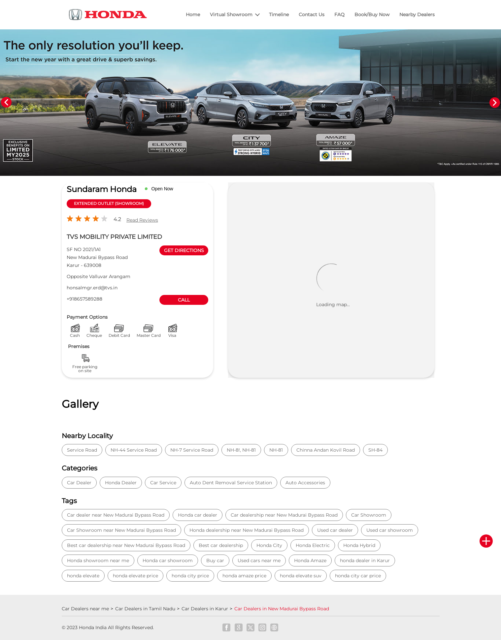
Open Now (162, 188)
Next (494, 103)
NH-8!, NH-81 (241, 450)
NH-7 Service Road (191, 450)
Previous (6, 103)
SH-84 (375, 450)
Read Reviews (142, 220)
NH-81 (276, 450)
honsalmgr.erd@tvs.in (92, 288)
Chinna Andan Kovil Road (325, 450)
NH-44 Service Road (134, 450)
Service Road (82, 450)
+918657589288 (84, 299)
